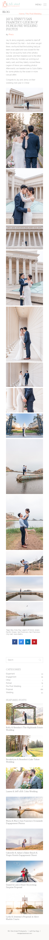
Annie (11, 35)
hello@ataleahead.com (24, 933)
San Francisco (23, 632)
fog (19, 630)
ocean (37, 630)
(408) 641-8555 (34, 931)
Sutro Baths (18, 634)
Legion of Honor (28, 630)
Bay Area (14, 630)
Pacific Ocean (11, 632)
